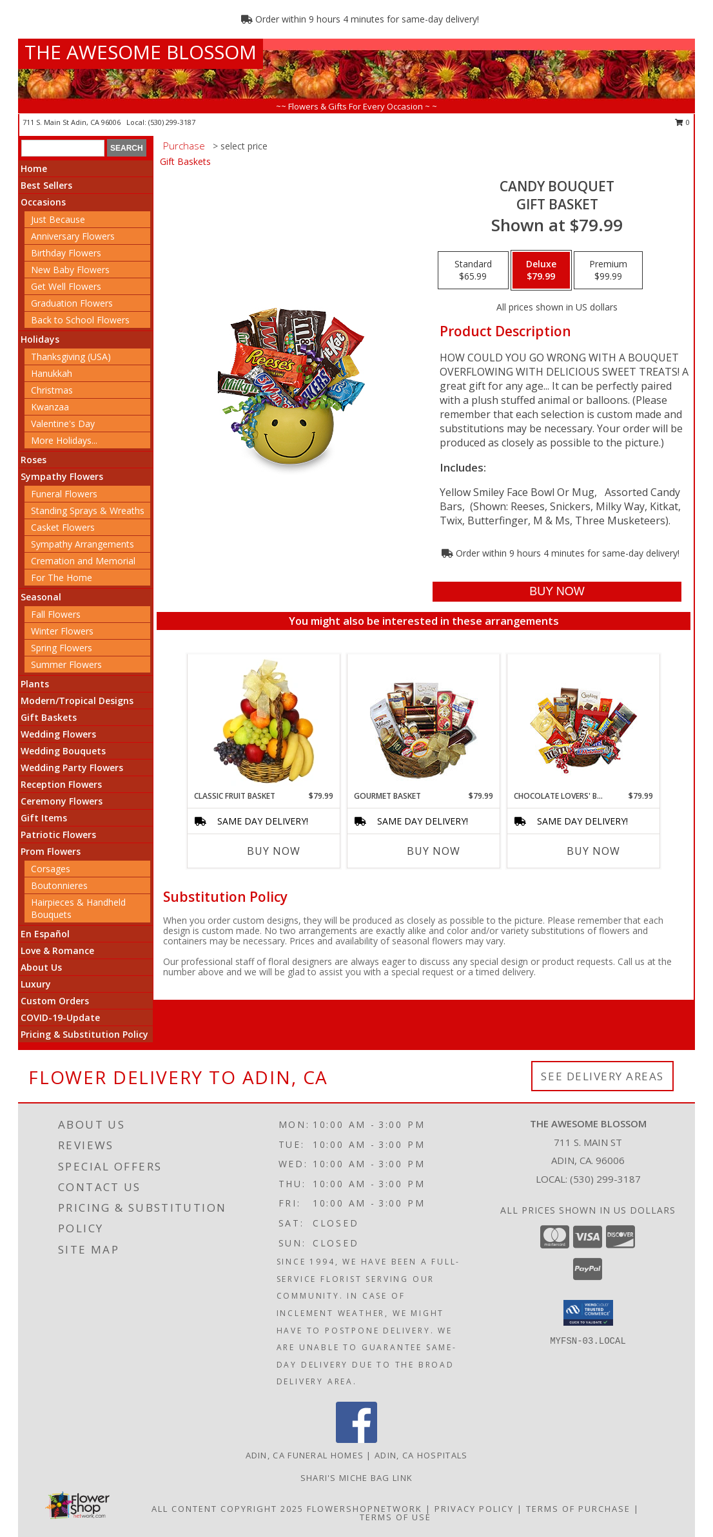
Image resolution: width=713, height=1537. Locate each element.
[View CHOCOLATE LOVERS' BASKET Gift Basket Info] (584, 722)
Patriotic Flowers (58, 834)
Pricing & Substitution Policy (84, 1034)
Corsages (50, 869)
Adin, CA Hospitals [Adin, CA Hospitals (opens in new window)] (421, 1455)
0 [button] (682, 122)
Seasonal (41, 597)
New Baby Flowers (70, 269)
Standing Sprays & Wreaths (87, 510)
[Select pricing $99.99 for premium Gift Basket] (608, 270)
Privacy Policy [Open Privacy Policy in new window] (474, 1508)
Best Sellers (46, 185)
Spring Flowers (61, 648)
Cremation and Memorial (83, 561)
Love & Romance (57, 950)
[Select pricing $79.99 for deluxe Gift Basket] (541, 270)
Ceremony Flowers (62, 801)
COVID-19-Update (60, 1017)
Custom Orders (55, 1001)
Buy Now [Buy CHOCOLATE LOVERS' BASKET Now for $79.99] (593, 851)
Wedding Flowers (58, 734)
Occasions (43, 202)
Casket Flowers (63, 527)
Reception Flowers (61, 784)
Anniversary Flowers (73, 236)
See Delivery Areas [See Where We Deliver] (602, 1076)
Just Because (58, 219)
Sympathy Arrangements (82, 544)
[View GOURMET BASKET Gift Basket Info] (424, 722)
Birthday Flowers (66, 253)
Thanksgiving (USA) (71, 356)
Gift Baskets (49, 717)
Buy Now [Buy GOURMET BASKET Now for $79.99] (433, 851)
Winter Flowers (62, 631)
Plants (35, 684)
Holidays (40, 339)
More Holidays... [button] (64, 440)
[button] (588, 1313)
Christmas (52, 390)
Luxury (36, 984)
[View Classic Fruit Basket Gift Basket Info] (264, 722)
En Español (45, 934)
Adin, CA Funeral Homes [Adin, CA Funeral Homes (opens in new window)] (305, 1455)
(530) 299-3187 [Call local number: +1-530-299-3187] (171, 122)
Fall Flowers (56, 614)
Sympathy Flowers (62, 476)
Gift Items (44, 818)
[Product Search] (62, 148)
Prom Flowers (51, 851)
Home (34, 168)
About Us (41, 967)
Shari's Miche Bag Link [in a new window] (356, 1478)
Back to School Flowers (80, 320)
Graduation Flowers (72, 303)
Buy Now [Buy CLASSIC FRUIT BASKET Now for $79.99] (273, 851)
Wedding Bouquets (63, 751)
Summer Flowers (66, 664)
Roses (33, 459)
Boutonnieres (59, 885)
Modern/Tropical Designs (77, 700)
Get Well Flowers (66, 286)
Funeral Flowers (64, 494)
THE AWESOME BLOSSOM (140, 52)
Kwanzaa (50, 407)
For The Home (61, 577)
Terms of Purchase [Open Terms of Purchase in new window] (578, 1508)
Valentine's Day (63, 423)
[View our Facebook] (356, 1439)
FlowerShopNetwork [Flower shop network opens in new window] (364, 1508)
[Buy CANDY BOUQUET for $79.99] (557, 592)
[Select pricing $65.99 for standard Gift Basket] (473, 270)
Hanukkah (51, 373)
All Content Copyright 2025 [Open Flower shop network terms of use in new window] (227, 1508)
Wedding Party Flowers (72, 767)
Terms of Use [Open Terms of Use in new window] (395, 1517)
